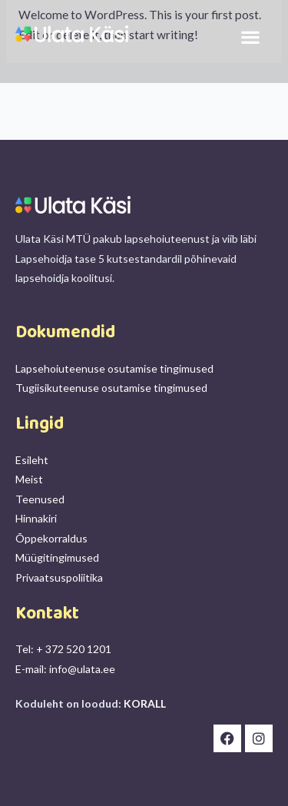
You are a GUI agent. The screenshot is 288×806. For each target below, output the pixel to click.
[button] (250, 37)
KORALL (145, 703)
